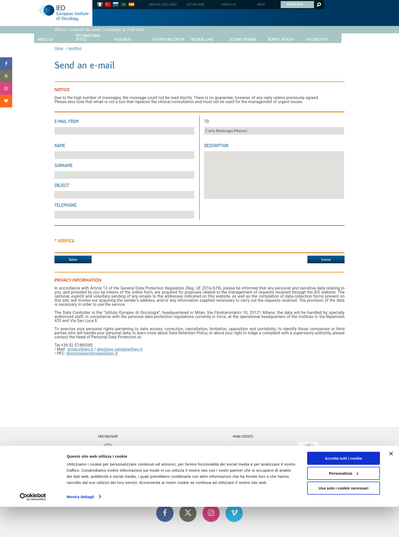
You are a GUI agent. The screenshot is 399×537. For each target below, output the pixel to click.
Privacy (219, 470)
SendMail (74, 48)
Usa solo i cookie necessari (343, 518)
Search (318, 4)
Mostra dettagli (80, 527)
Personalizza (343, 503)
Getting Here (180, 470)
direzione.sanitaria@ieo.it (119, 349)
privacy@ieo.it (80, 349)
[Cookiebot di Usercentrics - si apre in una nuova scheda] (33, 527)
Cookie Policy (234, 470)
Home (58, 48)
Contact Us (163, 470)
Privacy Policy (253, 470)
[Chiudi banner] (391, 484)
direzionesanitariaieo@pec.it (92, 353)
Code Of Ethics (146, 470)
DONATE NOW (295, 4)
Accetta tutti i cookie (343, 489)
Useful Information (201, 470)
